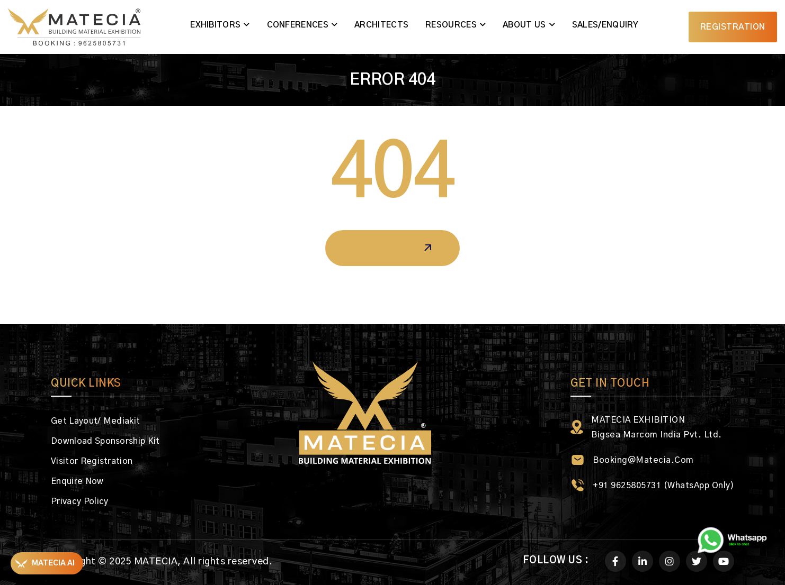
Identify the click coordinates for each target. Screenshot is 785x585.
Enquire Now (77, 481)
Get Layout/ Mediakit (95, 421)
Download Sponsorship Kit (105, 441)
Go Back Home (392, 248)
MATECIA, (157, 561)
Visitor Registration (91, 461)
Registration (732, 27)
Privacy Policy (79, 501)
